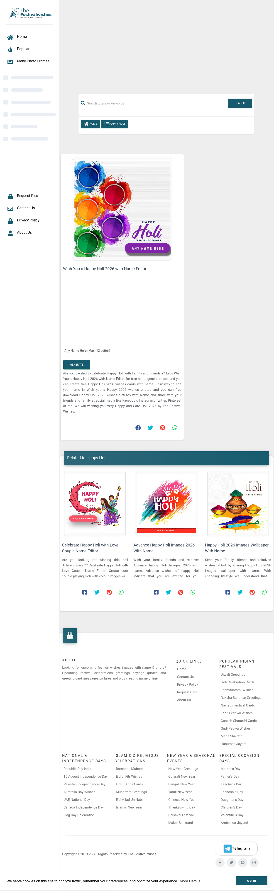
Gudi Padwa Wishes (236, 728)
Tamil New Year (180, 792)
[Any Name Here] (102, 350)
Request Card (187, 692)
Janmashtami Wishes (237, 690)
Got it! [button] (251, 880)
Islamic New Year (129, 807)
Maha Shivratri (231, 736)
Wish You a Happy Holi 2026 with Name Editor (104, 268)
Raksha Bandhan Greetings (241, 698)
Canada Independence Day (84, 807)
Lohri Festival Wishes (237, 713)
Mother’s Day (230, 769)
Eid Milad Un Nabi (129, 800)
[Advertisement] (166, 44)
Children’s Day (231, 807)
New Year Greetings (183, 769)
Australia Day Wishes (79, 792)
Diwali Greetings (233, 674)
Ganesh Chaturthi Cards (239, 721)
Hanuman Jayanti (234, 744)
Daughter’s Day (232, 800)
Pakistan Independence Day (84, 784)
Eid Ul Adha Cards (129, 784)
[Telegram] (236, 848)
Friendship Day (232, 792)
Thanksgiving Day (181, 807)
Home (90, 124)
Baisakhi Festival (181, 815)
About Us (184, 700)
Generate (76, 364)
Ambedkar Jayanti (234, 823)
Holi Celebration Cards (237, 682)
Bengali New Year (181, 784)
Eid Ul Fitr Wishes (129, 776)
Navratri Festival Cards (238, 705)
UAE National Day (77, 800)
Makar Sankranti (180, 823)
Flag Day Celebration (79, 815)
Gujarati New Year (181, 776)
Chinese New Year (182, 800)
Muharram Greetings (131, 792)
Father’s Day (230, 776)
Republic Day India (77, 769)
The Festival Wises (142, 854)
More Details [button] (190, 881)
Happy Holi (115, 124)
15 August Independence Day (86, 776)
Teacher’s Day (231, 784)
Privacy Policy (187, 684)
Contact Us (185, 677)
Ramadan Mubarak (130, 769)
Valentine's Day (232, 815)
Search (240, 103)
